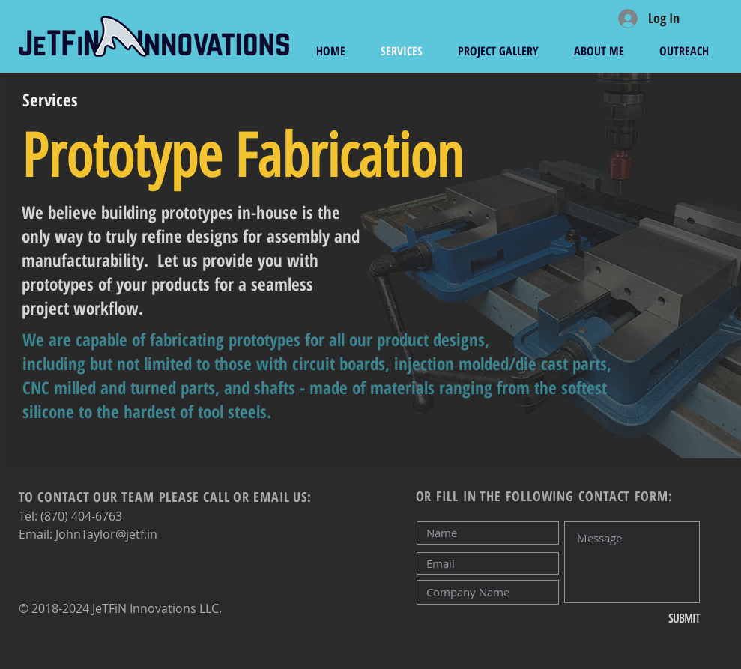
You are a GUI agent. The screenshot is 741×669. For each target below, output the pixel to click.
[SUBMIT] (650, 619)
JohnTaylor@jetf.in (106, 534)
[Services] (50, 100)
